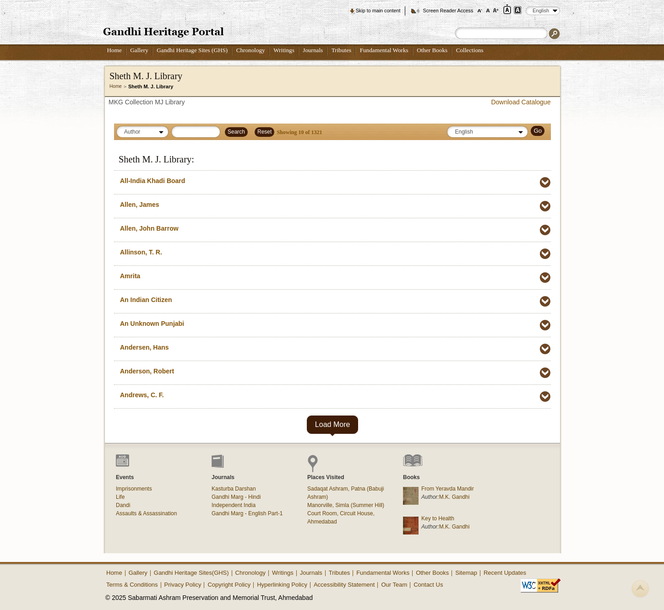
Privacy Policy (182, 584)
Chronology (250, 50)
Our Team (394, 584)
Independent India (234, 505)
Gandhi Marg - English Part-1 (247, 513)
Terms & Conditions (132, 584)
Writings (283, 50)
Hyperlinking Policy (282, 584)
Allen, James (139, 204)
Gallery (139, 50)
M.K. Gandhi (454, 497)
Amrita (130, 276)
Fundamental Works (384, 50)
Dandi (123, 505)
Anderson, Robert (147, 371)
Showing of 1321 (299, 132)
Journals (313, 50)
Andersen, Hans (144, 347)
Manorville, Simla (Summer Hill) (345, 505)
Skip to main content (378, 10)
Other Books (432, 50)
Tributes (341, 50)
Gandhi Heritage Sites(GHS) (191, 572)
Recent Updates (505, 572)
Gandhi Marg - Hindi (236, 497)
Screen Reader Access (448, 10)
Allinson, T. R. (141, 252)
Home (114, 50)
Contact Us (428, 584)
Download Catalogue (520, 102)
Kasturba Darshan (234, 489)
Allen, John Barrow (149, 228)
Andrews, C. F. (142, 395)
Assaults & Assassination (146, 513)
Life (120, 497)
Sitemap (466, 572)
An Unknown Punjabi (152, 323)
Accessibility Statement (344, 584)
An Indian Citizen (146, 299)
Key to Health (437, 518)
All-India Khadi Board (152, 180)
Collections (470, 50)
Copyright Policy (228, 584)
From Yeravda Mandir (447, 489)
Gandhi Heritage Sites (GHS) (192, 50)
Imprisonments (134, 489)
